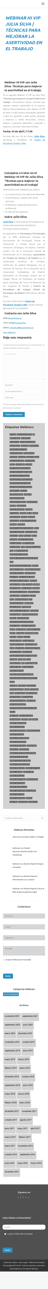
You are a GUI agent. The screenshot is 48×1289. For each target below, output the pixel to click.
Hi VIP (23, 547)
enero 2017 (10, 1146)
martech (32, 595)
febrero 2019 (11, 1068)
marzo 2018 (23, 1094)
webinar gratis (31, 745)
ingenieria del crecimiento (19, 554)
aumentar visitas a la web (18, 449)
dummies (23, 513)
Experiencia (14, 535)
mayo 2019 (10, 1059)
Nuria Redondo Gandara (30, 614)
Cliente (12, 464)
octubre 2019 (28, 1042)
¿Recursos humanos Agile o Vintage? (28, 837)
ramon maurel (19, 648)
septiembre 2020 (12, 1025)
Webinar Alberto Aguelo (18, 723)
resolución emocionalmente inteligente (23, 655)
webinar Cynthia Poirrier (18, 742)
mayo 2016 (22, 1163)
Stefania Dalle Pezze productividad (21, 674)
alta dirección (14, 442)
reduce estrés (27, 652)
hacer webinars (15, 547)
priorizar (20, 637)
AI (34, 434)
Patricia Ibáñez (21, 629)
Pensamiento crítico (33, 629)
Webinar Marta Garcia (17, 775)
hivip (11, 550)
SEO (22, 663)
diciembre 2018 (12, 1076)
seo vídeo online (15, 667)
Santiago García (15, 663)
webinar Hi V (14, 749)
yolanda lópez (23, 802)
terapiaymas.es (15, 318)
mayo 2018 (10, 1094)
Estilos (36, 528)
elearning (31, 517)
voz (30, 719)
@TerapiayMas (19, 323)
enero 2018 (25, 1102)
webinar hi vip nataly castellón (20, 760)
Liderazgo (29, 584)
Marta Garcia (24, 595)
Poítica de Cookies (10, 1262)
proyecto (27, 637)
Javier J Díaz (14, 577)
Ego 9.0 (29, 513)
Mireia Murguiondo (21, 599)
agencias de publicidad (24, 434)
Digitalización (21, 505)
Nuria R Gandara (15, 614)
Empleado (13, 524)
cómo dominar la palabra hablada (21, 472)
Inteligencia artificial (17, 569)
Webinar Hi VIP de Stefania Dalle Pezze (23, 753)
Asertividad (24, 445)
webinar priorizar (32, 779)
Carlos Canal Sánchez (17, 460)
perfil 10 (12, 633)
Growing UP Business (30, 1269)
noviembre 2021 (12, 1016)
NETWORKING (26, 607)
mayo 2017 (22, 1128)
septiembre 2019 (12, 1050)
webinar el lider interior (18, 745)
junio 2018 (28, 1085)
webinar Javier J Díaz (33, 768)
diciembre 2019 (25, 1033)
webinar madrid (28, 772)
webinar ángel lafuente (18, 730)
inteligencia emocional (32, 569)
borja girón (22, 457)
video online (14, 715)
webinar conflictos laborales (19, 738)
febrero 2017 (25, 1137)
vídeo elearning (20, 693)
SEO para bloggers (31, 663)
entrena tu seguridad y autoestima (21, 528)
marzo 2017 (10, 1137)
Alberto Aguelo (15, 438)
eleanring (24, 517)
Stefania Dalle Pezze (16, 670)
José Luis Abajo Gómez (26, 577)
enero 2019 (25, 1068)
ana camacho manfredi (27, 442)
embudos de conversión (28, 520)
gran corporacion (15, 543)
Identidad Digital (22, 550)
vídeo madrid (31, 700)
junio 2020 (28, 1025)
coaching (29, 464)
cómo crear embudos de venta (20, 468)
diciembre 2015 (12, 1172)
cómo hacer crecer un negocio (20, 483)
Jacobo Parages (30, 573)
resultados (13, 659)
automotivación (28, 453)
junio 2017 (9, 1128)
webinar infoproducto (17, 768)
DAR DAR (13, 505)
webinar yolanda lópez (17, 798)
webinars (29, 798)
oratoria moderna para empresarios (21, 622)
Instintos (35, 565)
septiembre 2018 (12, 1085)
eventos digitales (31, 532)
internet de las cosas (17, 573)
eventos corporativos (17, 532)
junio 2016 (9, 1163)
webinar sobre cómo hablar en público (23, 790)
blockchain (13, 457)
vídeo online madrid (26, 715)
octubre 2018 (28, 1076)
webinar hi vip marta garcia (19, 757)
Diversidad (28, 509)
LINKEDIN (36, 584)
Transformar (34, 689)
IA (14, 550)
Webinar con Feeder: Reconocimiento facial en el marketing (25, 851)
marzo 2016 (36, 1163)
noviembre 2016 (25, 1146)
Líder (23, 584)
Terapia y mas (31, 685)
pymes (12, 648)
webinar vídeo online (17, 794)
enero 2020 (10, 1033)
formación (27, 535)
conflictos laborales (16, 494)
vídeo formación (15, 697)
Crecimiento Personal (17, 498)
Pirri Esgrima (20, 633)
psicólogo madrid (28, 640)
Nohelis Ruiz (34, 610)
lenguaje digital (15, 584)
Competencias (14, 490)
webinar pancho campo (18, 779)
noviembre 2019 (12, 1042)
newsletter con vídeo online (19, 610)
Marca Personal (27, 588)
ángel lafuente (15, 445)
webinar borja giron (33, 730)
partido (12, 629)
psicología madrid (16, 640)
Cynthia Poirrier (32, 502)
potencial (13, 637)
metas (12, 599)
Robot (20, 659)
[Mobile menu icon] (42, 3)
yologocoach (33, 802)
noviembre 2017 (29, 1111)
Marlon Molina (14, 595)
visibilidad (24, 719)
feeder (21, 535)
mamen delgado (15, 588)
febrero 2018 (11, 1102)
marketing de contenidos (18, 592)
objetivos (13, 618)
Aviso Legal (23, 1262)
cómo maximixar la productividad (21, 487)
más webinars (9, 332)
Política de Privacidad (36, 1262)
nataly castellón (15, 607)
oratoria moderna (23, 618)
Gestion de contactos (25, 539)
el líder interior (15, 517)
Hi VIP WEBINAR (11, 994)
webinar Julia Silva (16, 772)
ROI (24, 659)
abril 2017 (35, 1128)
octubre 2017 (11, 1120)
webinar (35, 719)
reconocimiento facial (32, 648)
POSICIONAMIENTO (31, 633)
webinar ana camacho (17, 727)
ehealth (35, 513)
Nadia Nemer (29, 603)
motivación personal (16, 603)
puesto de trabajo (31, 644)
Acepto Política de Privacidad (18, 960)
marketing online (33, 592)
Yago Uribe (13, 802)
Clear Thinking (30, 460)
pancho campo (15, 625)
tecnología (13, 685)
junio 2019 (28, 1050)
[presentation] (22, 967)
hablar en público (28, 543)
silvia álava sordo (27, 667)
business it (30, 457)
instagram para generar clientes (20, 565)
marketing (36, 588)
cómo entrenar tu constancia (19, 475)
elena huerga (14, 520)
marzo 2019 (23, 1059)
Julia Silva (39, 136)
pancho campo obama (28, 625)
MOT (30, 599)
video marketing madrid (18, 704)
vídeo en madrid (31, 693)
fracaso (34, 535)
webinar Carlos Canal (17, 734)
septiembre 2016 (27, 1154)
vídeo (12, 693)
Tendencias (22, 685)
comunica (23, 490)
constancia (27, 494)
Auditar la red (34, 445)
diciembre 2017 (12, 1111)
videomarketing (15, 719)
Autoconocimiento (16, 453)
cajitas (37, 457)
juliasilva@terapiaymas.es (21, 328)
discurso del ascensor (17, 509)
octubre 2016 (11, 1154)
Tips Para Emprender (16, 689)
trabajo (27, 689)
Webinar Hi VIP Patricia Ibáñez (20, 764)
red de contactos (15, 652)
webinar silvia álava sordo (18, 787)
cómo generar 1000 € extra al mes (21, 479)
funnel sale (13, 539)
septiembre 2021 (30, 1016)
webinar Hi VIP (24, 749)
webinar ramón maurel (17, 783)
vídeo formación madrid (18, 700)
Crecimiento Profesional (18, 502)
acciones (13, 434)
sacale (28, 659)
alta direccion (25, 438)
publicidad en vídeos (17, 644)
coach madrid (20, 464)
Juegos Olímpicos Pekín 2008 (19, 580)
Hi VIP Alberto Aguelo (33, 547)
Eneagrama (21, 524)
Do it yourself (14, 513)
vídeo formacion (27, 697)
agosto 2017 (26, 1120)
